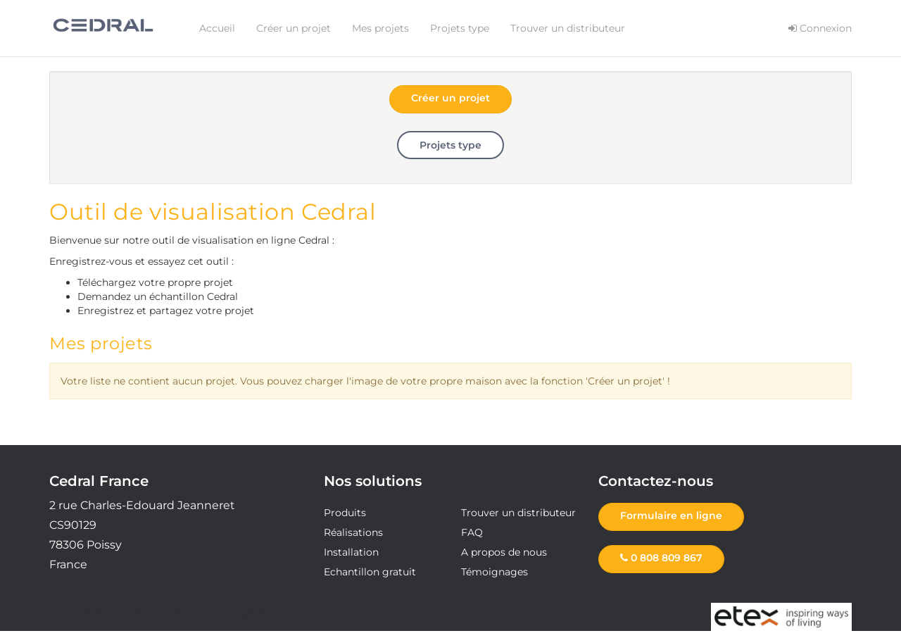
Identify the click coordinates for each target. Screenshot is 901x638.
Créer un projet (293, 28)
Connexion (820, 28)
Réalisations (353, 532)
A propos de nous (504, 552)
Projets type (459, 28)
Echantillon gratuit (370, 571)
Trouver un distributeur (567, 28)
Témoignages (494, 571)
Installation (351, 552)
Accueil (217, 28)
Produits (345, 512)
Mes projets (380, 28)
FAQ (472, 532)
